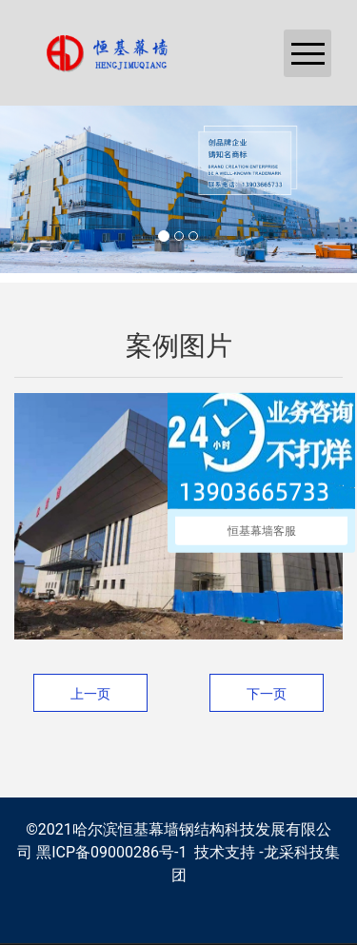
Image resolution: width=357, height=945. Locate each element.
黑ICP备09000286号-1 (111, 852)
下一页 (267, 693)
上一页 (90, 693)
